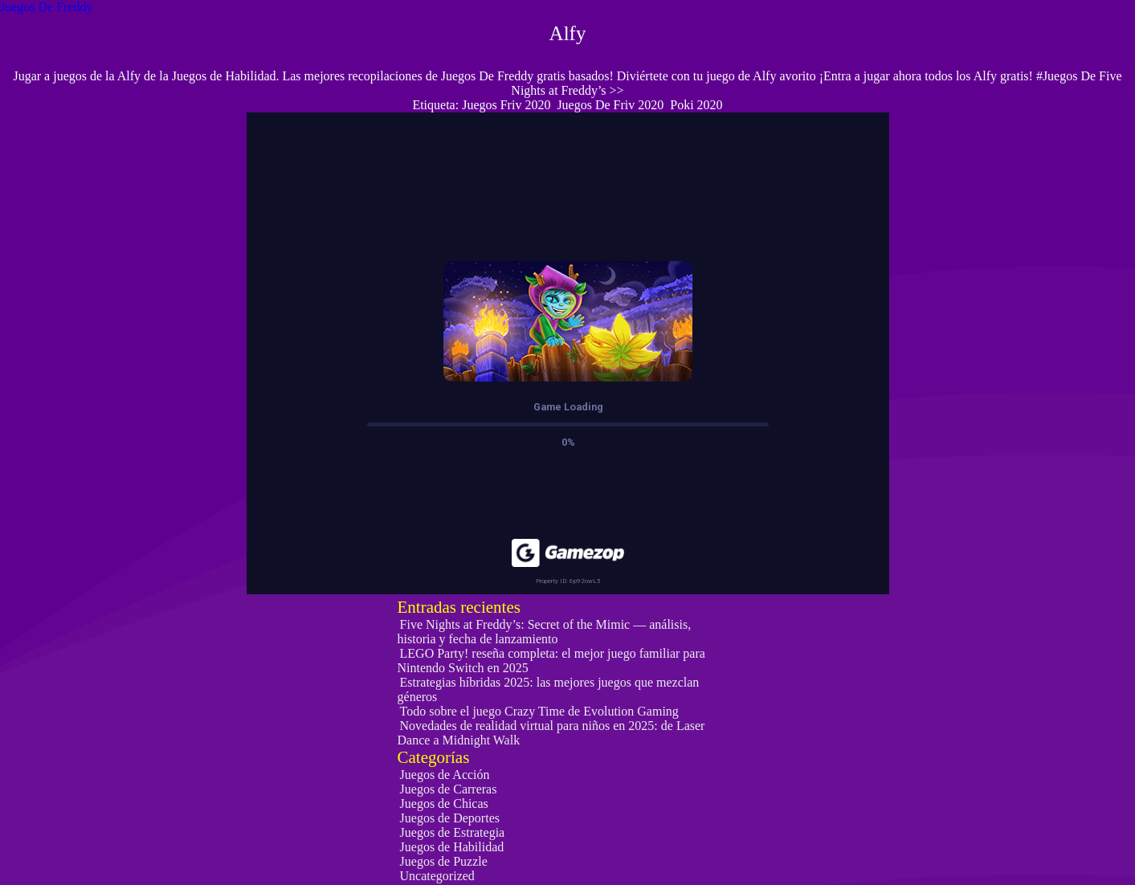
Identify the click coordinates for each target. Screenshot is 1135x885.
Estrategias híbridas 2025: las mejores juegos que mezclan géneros (549, 689)
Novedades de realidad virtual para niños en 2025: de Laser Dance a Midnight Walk (551, 733)
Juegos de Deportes (450, 818)
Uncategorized (437, 876)
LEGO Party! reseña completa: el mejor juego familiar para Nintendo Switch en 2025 (551, 660)
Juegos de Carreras (448, 789)
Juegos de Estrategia (452, 832)
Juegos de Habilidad (452, 847)
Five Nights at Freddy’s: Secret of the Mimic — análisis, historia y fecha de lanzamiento (545, 632)
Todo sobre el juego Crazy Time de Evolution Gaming (539, 711)
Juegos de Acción (445, 774)
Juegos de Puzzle (444, 861)
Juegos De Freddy (46, 7)
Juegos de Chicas (444, 803)
